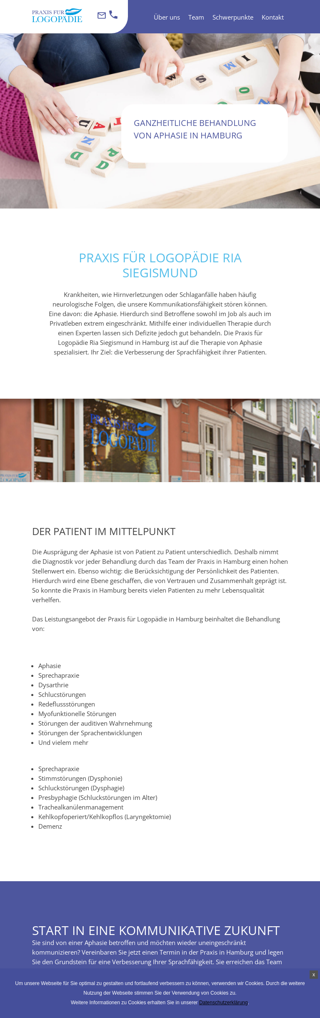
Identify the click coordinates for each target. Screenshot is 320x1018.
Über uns (167, 17)
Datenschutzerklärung (223, 1002)
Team (196, 17)
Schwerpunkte (232, 17)
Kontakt (273, 17)
